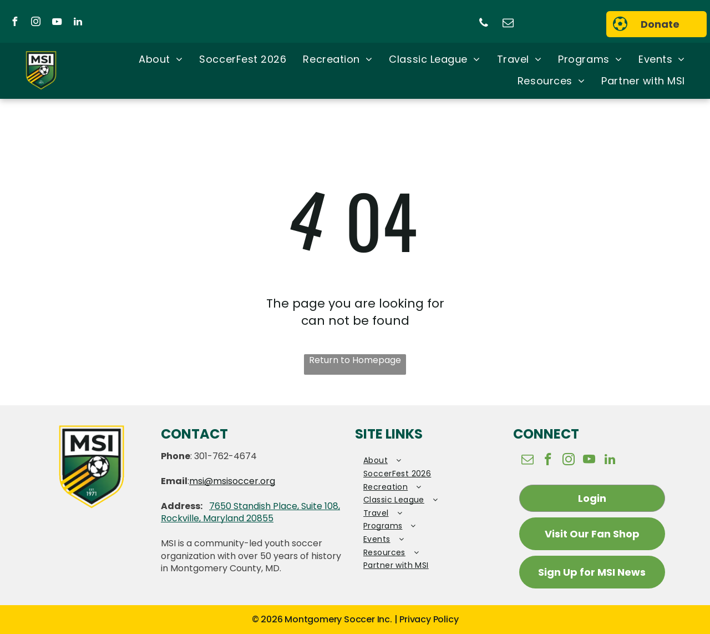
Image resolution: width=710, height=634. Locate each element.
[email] (508, 24)
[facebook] (14, 23)
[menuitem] (160, 60)
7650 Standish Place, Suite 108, (274, 506)
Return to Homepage (355, 360)
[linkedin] (77, 23)
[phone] (483, 24)
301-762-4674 (225, 456)
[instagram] (35, 23)
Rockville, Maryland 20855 (217, 518)
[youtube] (56, 23)
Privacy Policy (428, 619)
